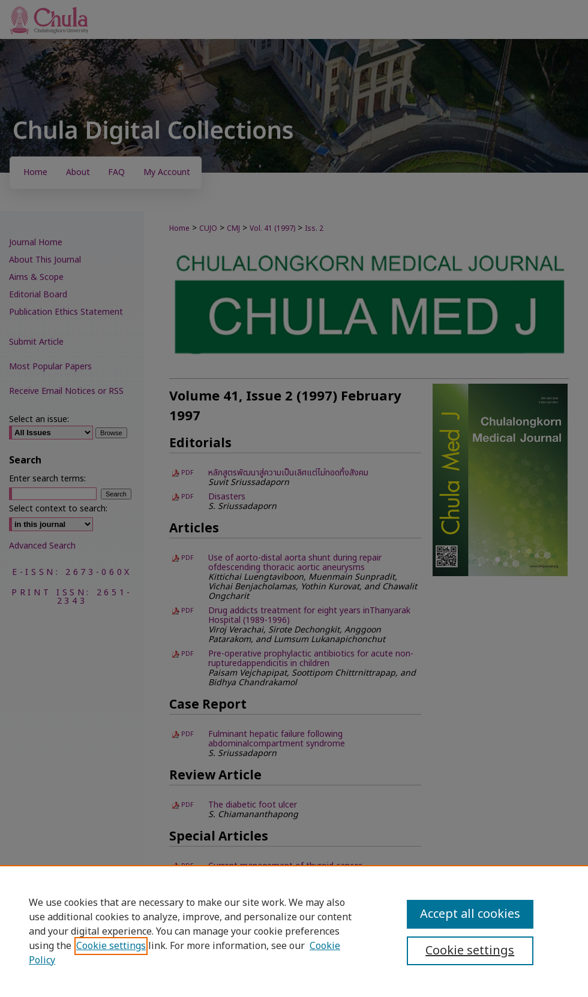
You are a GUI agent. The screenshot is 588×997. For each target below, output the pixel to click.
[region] (294, 931)
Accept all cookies (470, 914)
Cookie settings (111, 946)
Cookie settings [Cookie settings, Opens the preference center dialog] (469, 951)
